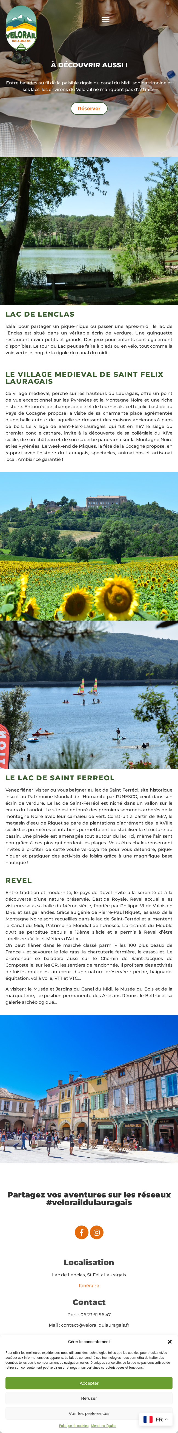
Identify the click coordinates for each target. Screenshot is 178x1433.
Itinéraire (89, 1285)
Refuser (89, 1398)
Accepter (89, 1383)
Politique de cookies (73, 1426)
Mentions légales (103, 1426)
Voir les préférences (89, 1413)
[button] (170, 1342)
